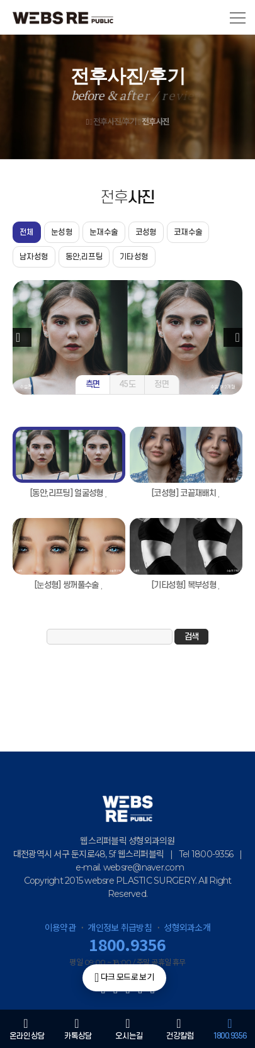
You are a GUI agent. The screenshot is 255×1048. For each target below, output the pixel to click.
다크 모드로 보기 (124, 977)
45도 (127, 384)
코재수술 (188, 232)
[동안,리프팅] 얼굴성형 (69, 493)
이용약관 (60, 927)
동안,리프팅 (84, 256)
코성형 (146, 232)
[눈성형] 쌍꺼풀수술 (69, 585)
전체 (27, 232)
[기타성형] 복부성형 (186, 585)
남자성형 (34, 256)
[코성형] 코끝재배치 (186, 493)
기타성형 (134, 256)
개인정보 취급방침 (120, 927)
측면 (93, 384)
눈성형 (61, 232)
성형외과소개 (187, 927)
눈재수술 (103, 232)
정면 (161, 384)
